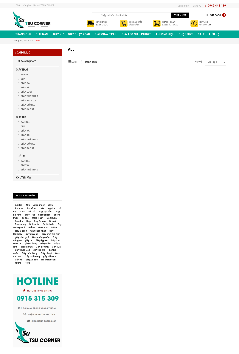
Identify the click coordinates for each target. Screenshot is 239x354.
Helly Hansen (48, 259)
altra (50, 205)
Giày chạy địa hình (50, 234)
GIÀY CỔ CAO (27, 105)
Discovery (20, 224)
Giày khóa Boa (22, 250)
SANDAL (25, 74)
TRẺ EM (20, 156)
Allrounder (39, 205)
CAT (22, 211)
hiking (18, 263)
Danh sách (91, 61)
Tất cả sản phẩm (26, 60)
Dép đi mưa (40, 221)
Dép (28, 221)
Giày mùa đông (29, 253)
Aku (28, 205)
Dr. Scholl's (49, 224)
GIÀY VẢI (25, 87)
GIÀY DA (25, 83)
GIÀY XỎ (25, 135)
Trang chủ (18, 40)
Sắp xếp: (199, 61)
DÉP (22, 79)
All (29, 40)
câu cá (31, 211)
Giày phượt (46, 253)
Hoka (27, 263)
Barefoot (31, 208)
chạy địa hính (45, 211)
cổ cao (25, 218)
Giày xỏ (18, 259)
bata (42, 208)
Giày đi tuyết (42, 246)
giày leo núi (39, 250)
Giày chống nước (40, 237)
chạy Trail (30, 214)
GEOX (54, 227)
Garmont (43, 227)
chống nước (44, 214)
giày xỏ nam (32, 259)
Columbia (51, 218)
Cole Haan (37, 218)
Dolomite (34, 224)
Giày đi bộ (45, 243)
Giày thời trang (32, 256)
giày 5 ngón (21, 231)
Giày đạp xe (41, 240)
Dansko (19, 221)
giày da (28, 240)
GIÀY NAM (22, 69)
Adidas (18, 205)
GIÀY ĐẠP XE (27, 109)
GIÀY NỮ (21, 117)
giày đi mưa (26, 246)
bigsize (51, 208)
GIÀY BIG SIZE (28, 100)
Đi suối (52, 221)
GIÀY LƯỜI (26, 92)
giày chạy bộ (31, 234)
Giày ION (56, 246)
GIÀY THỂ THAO (29, 96)
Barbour (19, 208)
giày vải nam (49, 256)
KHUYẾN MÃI (24, 177)
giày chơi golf (22, 237)
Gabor (31, 227)
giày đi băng (31, 243)
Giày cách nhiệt (38, 231)
